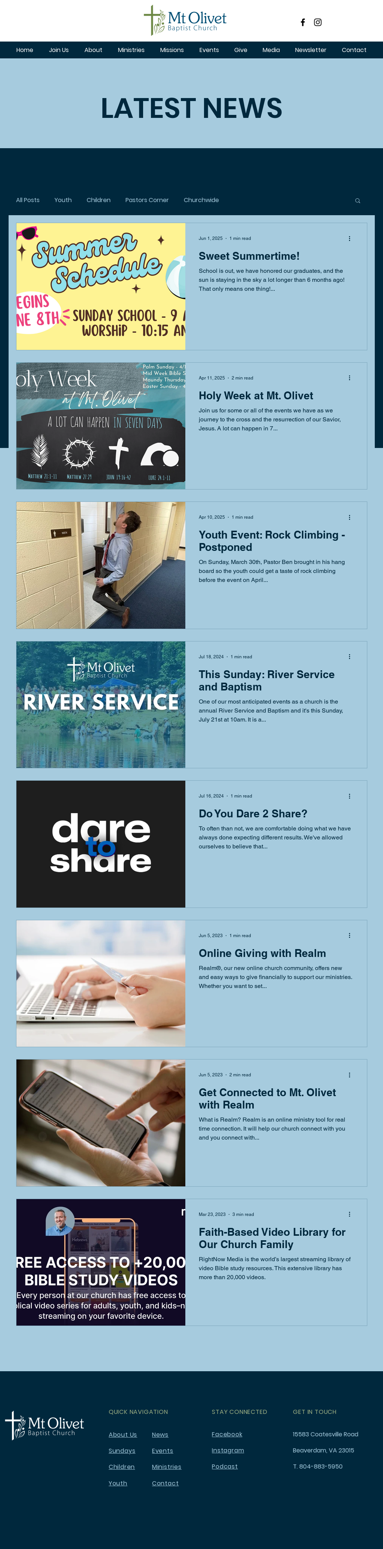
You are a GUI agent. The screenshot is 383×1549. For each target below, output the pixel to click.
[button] (357, 201)
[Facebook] (303, 22)
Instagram (228, 1450)
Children (99, 200)
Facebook (227, 1434)
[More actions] (352, 238)
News (160, 1434)
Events (162, 1450)
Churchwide (201, 200)
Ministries (167, 1467)
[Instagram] (318, 22)
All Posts (28, 200)
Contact (165, 1483)
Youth (63, 200)
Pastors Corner (147, 200)
